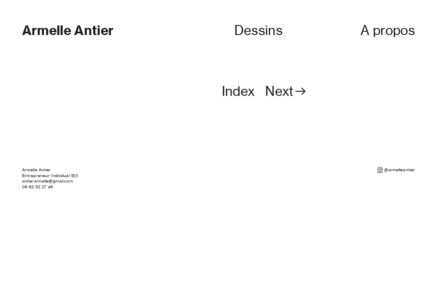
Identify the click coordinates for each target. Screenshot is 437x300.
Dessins (258, 30)
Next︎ (286, 91)
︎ (380, 169)
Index (238, 91)
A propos (387, 30)
